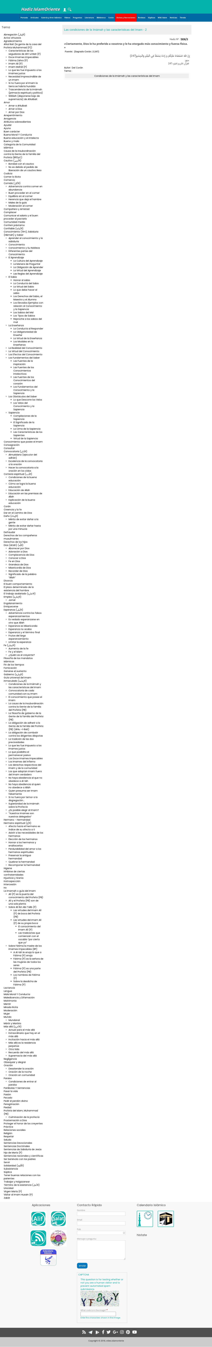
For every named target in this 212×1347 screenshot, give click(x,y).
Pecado (8, 1097)
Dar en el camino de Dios (18, 512)
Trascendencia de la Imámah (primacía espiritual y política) (26, 91)
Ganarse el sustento (15, 671)
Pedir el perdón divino (16, 1101)
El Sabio (13, 277)
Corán (111, 17)
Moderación (10, 1010)
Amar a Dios (15, 109)
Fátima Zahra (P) (18, 60)
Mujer (7, 1013)
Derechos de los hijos (15, 542)
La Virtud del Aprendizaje (27, 270)
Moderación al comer (21, 205)
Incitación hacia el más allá (24, 1039)
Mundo (7, 1017)
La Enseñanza (16, 325)
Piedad (7, 1107)
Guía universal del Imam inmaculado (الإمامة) (17, 679)
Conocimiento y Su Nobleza (24, 247)
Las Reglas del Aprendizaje (28, 273)
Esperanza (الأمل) (13, 609)
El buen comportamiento (18, 584)
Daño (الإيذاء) (11, 516)
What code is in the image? (93, 1310)
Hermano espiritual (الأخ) (17, 823)
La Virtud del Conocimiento (24, 351)
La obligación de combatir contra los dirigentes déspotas (26, 734)
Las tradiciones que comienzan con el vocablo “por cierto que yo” (29, 937)
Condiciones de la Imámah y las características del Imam (25, 685)
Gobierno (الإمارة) (13, 674)
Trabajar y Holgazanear (17, 1181)
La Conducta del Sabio (26, 283)
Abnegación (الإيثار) (14, 34)
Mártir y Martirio (12, 1023)
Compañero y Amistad (16, 209)
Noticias (173, 17)
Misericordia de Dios (20, 567)
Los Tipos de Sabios (24, 315)
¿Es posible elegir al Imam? (24, 810)
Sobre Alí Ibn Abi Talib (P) (23, 907)
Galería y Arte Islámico (51, 17)
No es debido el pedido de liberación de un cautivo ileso (25, 168)
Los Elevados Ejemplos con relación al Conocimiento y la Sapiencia (28, 306)
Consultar (9, 448)
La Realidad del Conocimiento (25, 348)
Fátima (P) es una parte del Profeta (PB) (27, 970)
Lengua (8, 991)
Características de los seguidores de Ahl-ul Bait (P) (25, 52)
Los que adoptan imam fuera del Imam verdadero (25, 773)
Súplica (8, 1172)
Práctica (8, 1126)
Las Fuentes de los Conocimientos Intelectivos (23, 370)
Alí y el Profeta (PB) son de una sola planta (23, 902)
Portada (24, 17)
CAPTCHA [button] (83, 1274)
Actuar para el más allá (22, 1029)
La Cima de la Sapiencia (26, 428)
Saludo (7, 1139)
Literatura (89, 17)
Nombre (81, 1210)
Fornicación (10, 668)
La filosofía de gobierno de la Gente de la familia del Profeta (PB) (26, 716)
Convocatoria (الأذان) (15, 451)
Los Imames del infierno (22, 761)
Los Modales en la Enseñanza (23, 343)
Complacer (10, 212)
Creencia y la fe (13, 509)
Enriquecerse (11, 606)
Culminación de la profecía (24, 1117)
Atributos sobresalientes (17, 121)
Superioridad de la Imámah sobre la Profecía (24, 805)
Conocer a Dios (17, 558)
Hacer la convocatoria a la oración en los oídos (23, 469)
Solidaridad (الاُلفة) (14, 1165)
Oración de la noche (20, 1071)
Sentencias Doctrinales (17, 1146)
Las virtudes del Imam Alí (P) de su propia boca (27, 921)
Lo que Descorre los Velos (27, 399)
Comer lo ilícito (12, 176)
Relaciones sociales (15, 1130)
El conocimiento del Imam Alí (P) (29, 928)
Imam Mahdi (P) (18, 67)
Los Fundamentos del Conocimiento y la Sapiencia (25, 390)
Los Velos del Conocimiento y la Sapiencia (23, 406)
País (79, 1229)
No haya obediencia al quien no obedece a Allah (25, 786)
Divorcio (8, 580)
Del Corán (77, 67)
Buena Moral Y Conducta (18, 134)
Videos (67, 17)
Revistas (141, 17)
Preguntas (77, 17)
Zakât (7, 1197)
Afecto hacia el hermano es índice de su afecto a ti (24, 828)
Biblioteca (101, 17)
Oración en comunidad (22, 1075)
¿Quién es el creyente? (22, 655)
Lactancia (9, 987)
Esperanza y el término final (24, 632)
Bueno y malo (11, 141)
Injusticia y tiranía (13, 878)
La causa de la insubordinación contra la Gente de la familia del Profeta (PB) (26, 707)
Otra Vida (14, 1049)
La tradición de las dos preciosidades (21, 740)
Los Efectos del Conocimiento (25, 354)
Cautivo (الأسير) (12, 160)
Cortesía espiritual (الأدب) (18, 474)
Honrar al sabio (21, 280)
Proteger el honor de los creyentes (23, 1123)
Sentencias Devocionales (18, 1143)
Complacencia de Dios (21, 554)
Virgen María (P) (13, 1191)
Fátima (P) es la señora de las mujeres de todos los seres (28, 962)
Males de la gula (18, 202)
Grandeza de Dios (18, 564)
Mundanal (14, 1020)
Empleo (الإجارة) (12, 596)
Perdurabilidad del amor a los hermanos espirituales (25, 850)
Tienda (183, 17)
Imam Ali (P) (16, 63)
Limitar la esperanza (20, 642)
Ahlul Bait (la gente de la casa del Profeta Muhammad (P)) (22, 46)
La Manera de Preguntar (26, 264)
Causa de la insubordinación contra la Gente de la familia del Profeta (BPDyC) (22, 154)
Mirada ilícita (11, 1007)
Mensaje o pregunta (86, 1238)
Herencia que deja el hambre (25, 199)
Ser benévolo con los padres (20, 1159)
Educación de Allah (19, 490)
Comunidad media (14, 222)
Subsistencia (11, 1168)
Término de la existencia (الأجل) (22, 1185)
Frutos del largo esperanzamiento (19, 637)
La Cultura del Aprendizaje (28, 260)
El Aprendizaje (16, 257)
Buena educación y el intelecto (21, 138)
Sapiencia (14, 412)
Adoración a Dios (18, 551)
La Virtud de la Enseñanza (27, 338)
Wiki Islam (162, 17)
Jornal (12, 600)
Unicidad (8, 1188)
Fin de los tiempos (14, 664)
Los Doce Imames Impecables (26, 758)
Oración (8, 1065)
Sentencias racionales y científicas (23, 1155)
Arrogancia (10, 118)
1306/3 (184, 39)
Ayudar (8, 125)
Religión (8, 1133)
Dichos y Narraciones (125, 17)
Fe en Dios (14, 561)
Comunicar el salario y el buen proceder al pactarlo (21, 217)
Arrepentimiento (13, 115)
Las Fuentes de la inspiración (23, 362)
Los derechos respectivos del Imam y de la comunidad (25, 766)
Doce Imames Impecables (23, 57)
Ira (5, 887)
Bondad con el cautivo (21, 163)
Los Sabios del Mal (23, 312)
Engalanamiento (13, 603)
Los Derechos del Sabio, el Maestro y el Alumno (27, 298)
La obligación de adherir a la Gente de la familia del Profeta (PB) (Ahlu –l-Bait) (26, 726)
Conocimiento (17, 244)
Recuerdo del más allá (21, 1052)
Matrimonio (10, 1000)
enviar (82, 1265)
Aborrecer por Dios (19, 548)
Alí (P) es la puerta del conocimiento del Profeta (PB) (26, 896)
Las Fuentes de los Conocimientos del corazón (24, 380)
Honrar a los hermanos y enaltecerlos (22, 844)
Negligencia (10, 1059)
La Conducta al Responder (28, 328)
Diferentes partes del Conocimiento (20, 252)
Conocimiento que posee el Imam (23, 441)
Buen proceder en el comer (24, 193)
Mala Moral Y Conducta (17, 994)
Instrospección (12, 881)
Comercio (9, 180)
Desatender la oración (21, 1068)
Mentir (7, 1004)
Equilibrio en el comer (21, 196)
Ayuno (7, 128)
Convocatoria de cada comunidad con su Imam (23, 692)
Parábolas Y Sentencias (17, 1088)
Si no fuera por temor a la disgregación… (23, 799)
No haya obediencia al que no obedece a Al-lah (25, 779)
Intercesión (10, 884)
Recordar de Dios (18, 571)
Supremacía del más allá (23, 1055)
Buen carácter (12, 131)
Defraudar (9, 532)
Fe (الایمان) (9, 645)
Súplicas (151, 17)
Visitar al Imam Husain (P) (18, 1194)
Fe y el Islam (15, 651)
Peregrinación (11, 1104)
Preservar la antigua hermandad (20, 857)
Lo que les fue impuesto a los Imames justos (25, 72)
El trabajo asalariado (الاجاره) (20, 593)
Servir (7, 1162)
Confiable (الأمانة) (13, 228)
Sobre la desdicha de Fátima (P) (25, 983)
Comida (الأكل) (12, 183)
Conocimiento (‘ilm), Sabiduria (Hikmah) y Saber (21, 233)
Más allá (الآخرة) (13, 1026)
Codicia (8, 173)
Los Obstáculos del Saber (23, 396)
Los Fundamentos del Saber (24, 357)
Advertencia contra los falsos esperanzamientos (25, 614)
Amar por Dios (16, 112)
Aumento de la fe (18, 648)
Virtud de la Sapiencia (25, 438)
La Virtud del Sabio (23, 286)
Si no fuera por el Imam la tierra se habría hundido (23, 84)
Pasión (7, 1094)
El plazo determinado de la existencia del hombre (19, 589)
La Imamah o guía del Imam (20, 891)
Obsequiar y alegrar (15, 1062)
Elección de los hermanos (23, 839)
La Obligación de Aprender (28, 267)
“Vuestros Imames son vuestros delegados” (21, 815)
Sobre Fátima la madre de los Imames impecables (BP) (25, 947)
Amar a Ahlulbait (18, 105)
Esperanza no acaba (20, 629)
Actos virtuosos (12, 37)
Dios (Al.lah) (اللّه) (13, 545)
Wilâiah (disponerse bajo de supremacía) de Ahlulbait (24, 97)
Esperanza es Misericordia (23, 626)
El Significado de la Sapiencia (23, 424)
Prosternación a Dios (15, 1120)
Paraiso (8, 1078)
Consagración (12, 445)
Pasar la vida (11, 1091)
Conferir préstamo (14, 225)
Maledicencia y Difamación (19, 997)
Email (79, 1219)
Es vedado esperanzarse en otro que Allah (24, 621)
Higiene (8, 868)
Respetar (9, 1136)
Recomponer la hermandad (24, 865)
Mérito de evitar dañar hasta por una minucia (25, 527)
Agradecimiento (13, 41)
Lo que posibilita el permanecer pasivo (20, 753)
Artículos (34, 17)
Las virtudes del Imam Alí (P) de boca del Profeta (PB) (27, 913)
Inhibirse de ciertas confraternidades (14, 873)
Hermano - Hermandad (17, 819)
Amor (7, 102)
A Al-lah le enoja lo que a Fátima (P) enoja (27, 954)
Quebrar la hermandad (22, 861)
